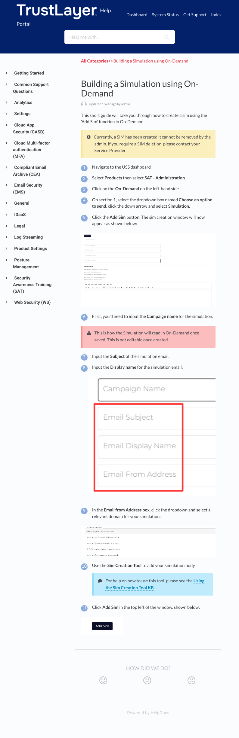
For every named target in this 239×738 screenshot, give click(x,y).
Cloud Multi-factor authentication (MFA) (31, 150)
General (21, 203)
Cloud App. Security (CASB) (29, 129)
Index (216, 14)
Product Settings (30, 248)
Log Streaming (28, 237)
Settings (22, 113)
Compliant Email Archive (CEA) (29, 171)
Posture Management (26, 264)
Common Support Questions (30, 88)
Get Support (194, 14)
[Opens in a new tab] (148, 712)
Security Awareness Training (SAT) (32, 285)
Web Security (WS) (32, 302)
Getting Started (28, 73)
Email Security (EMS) (27, 189)
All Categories (94, 61)
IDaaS (19, 214)
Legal (19, 226)
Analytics (23, 102)
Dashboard (136, 14)
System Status (165, 14)
